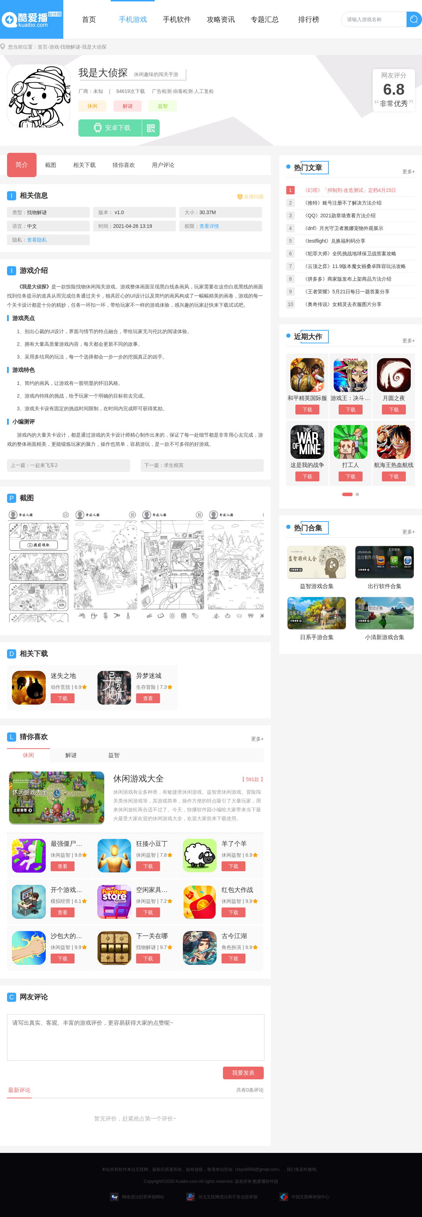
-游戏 (53, 47)
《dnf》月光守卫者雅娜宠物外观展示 (343, 228)
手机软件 (177, 19)
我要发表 (243, 1073)
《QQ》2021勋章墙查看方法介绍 (339, 215)
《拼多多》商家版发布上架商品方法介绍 (347, 279)
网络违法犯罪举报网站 (137, 1196)
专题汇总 (265, 19)
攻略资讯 (221, 19)
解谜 (128, 106)
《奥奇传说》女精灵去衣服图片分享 (342, 304)
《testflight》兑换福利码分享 (334, 241)
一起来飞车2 (44, 465)
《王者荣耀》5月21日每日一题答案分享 (346, 291)
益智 (163, 106)
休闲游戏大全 (138, 778)
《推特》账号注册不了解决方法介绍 (342, 203)
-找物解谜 (70, 47)
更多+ (257, 739)
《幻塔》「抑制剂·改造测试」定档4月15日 (349, 190)
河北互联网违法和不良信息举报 (221, 1196)
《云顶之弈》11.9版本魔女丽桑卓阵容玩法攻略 (354, 266)
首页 (89, 19)
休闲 (92, 106)
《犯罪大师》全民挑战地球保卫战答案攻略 (349, 253)
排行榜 (308, 19)
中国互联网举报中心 (305, 1196)
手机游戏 (133, 19)
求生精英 (174, 465)
